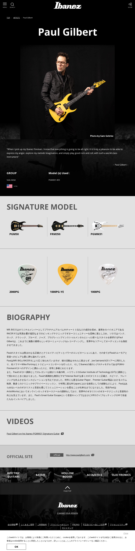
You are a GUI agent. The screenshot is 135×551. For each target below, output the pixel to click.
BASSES (40, 475)
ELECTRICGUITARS (13, 474)
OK (16, 546)
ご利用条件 (42, 524)
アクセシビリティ (118, 524)
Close (125, 533)
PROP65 (75, 524)
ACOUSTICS (94, 475)
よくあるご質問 (27, 524)
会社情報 (13, 524)
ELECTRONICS (121, 475)
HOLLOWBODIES (67, 474)
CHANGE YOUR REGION (67, 513)
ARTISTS (16, 17)
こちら (68, 540)
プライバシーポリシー (59, 524)
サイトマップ (67, 528)
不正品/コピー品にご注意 (95, 524)
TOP (8, 17)
